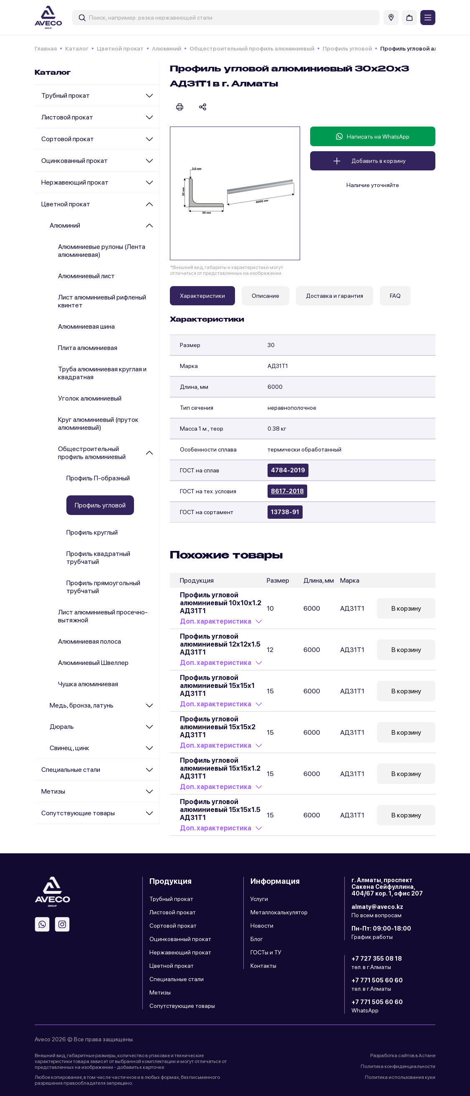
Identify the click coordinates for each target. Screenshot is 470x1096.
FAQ (395, 295)
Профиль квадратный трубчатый (98, 558)
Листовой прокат (67, 117)
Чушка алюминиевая (88, 684)
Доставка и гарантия (334, 295)
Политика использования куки (400, 1077)
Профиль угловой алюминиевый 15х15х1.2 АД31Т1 (220, 768)
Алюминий (166, 48)
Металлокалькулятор (279, 912)
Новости (261, 925)
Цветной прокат (120, 48)
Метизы (53, 791)
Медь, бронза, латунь (82, 705)
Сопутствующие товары (78, 813)
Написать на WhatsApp (372, 136)
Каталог (76, 48)
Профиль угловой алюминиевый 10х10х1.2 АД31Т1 (220, 603)
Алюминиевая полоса (89, 641)
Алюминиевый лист (86, 276)
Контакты (263, 965)
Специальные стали (70, 770)
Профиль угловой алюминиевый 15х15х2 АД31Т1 (217, 727)
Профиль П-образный (98, 478)
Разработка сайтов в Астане (402, 1055)
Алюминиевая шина (86, 326)
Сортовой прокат (67, 139)
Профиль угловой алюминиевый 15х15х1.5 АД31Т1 (220, 810)
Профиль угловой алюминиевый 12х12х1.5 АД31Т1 (220, 644)
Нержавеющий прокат (75, 182)
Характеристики (202, 295)
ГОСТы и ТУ (265, 952)
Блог (256, 939)
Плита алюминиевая (87, 348)
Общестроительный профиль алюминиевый (252, 48)
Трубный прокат (65, 95)
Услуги (259, 899)
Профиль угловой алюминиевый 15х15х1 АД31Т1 (217, 686)
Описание (265, 295)
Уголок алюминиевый (89, 398)
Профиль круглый (92, 532)
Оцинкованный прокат (74, 161)
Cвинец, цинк (69, 748)
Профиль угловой (347, 48)
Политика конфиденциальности (398, 1066)
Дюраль (62, 727)
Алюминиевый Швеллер (93, 663)
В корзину (406, 608)
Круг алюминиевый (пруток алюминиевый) (98, 423)
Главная (46, 48)
